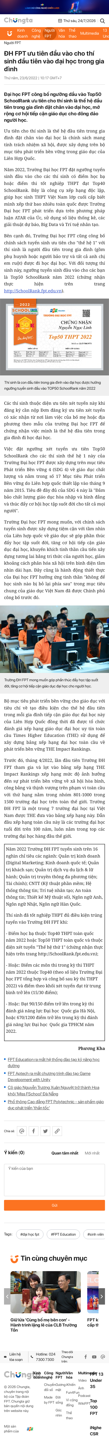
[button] (102, 1296)
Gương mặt (61, 1387)
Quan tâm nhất (65, 1153)
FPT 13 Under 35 (96, 1380)
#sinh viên (96, 1234)
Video (82, 1380)
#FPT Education (63, 1234)
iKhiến (70, 1385)
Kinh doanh (22, 33)
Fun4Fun (72, 1392)
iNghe (95, 1427)
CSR (94, 1433)
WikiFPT (84, 1403)
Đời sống (59, 1399)
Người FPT (50, 33)
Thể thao (73, 33)
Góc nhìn (59, 1412)
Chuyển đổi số (50, 1387)
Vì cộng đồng (72, 1402)
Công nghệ (36, 33)
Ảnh (81, 1388)
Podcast (84, 1396)
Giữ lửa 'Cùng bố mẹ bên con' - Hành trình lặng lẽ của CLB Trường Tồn (43, 1325)
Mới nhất (92, 1153)
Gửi (54, 1205)
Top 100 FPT (94, 1407)
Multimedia (89, 33)
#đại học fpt (29, 1234)
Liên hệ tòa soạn (13, 1357)
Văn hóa (62, 33)
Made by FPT (49, 1399)
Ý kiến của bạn (54, 1180)
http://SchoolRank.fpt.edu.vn (33, 291)
